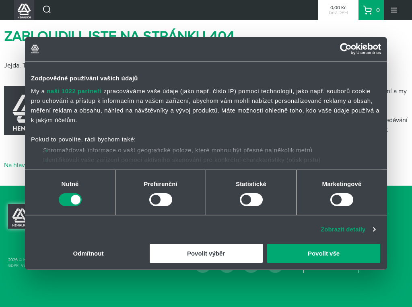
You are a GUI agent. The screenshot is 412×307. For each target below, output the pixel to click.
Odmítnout (88, 253)
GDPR (13, 265)
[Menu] (394, 10)
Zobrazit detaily (343, 229)
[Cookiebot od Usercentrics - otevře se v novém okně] (346, 49)
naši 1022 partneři (74, 90)
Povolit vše (324, 253)
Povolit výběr (206, 253)
